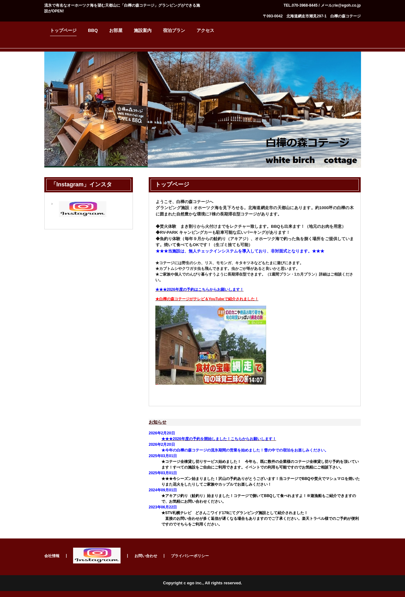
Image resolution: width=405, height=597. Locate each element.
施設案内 (143, 30)
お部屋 (115, 30)
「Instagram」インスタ (81, 184)
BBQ (93, 30)
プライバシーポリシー (190, 556)
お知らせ (157, 422)
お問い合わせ (145, 556)
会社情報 (51, 556)
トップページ (63, 30)
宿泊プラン (174, 30)
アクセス (205, 30)
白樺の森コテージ (316, 140)
